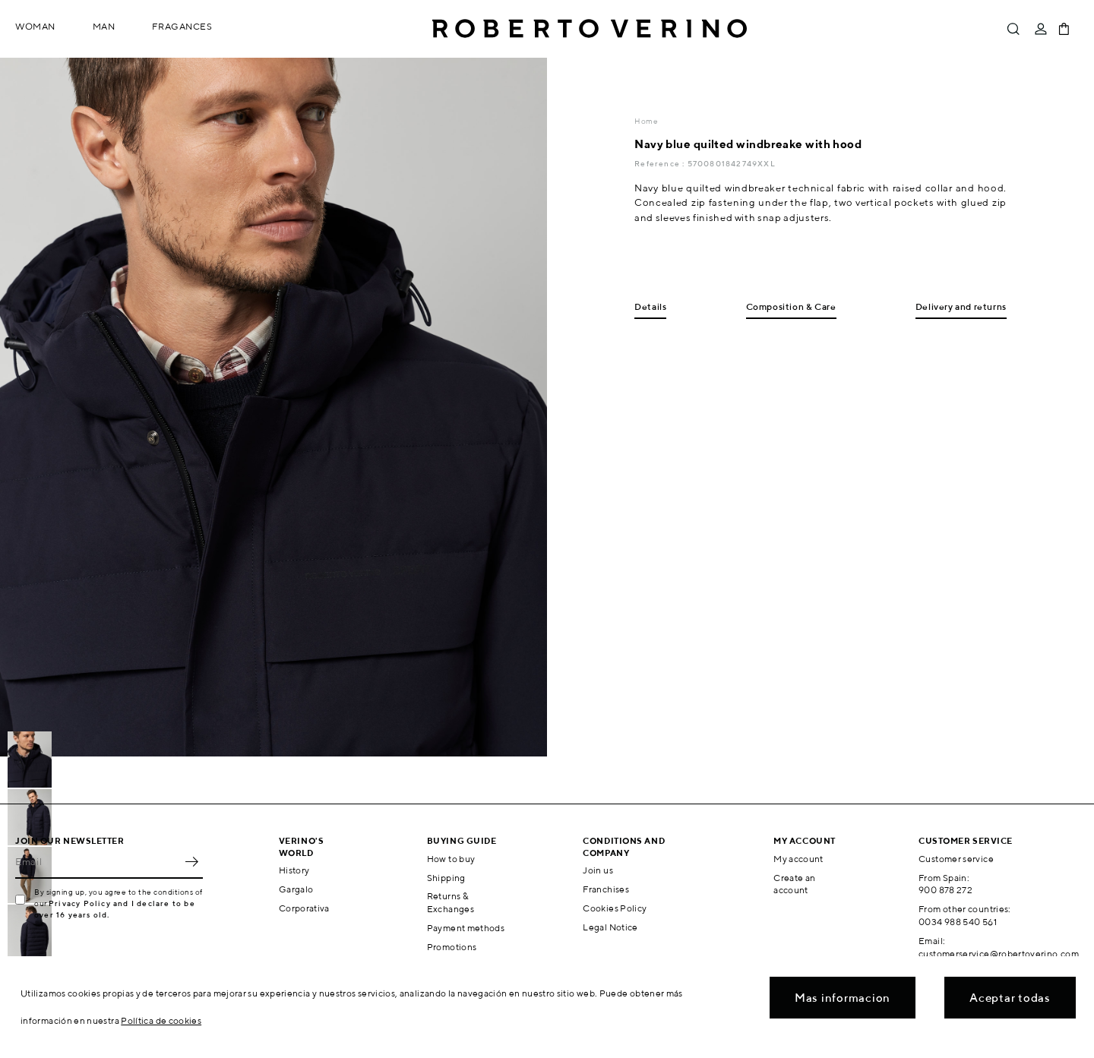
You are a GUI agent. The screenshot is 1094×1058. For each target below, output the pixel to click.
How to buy (451, 858)
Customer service (956, 858)
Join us (598, 870)
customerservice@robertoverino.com (999, 953)
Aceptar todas (1010, 997)
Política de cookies (161, 1020)
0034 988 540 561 (958, 921)
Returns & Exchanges (450, 902)
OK (191, 862)
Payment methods (465, 927)
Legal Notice (610, 927)
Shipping (446, 877)
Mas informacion (842, 997)
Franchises (606, 889)
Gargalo (296, 889)
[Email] (97, 862)
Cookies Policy (615, 908)
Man (104, 26)
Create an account (794, 884)
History (294, 870)
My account (798, 858)
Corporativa (304, 908)
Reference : (660, 163)
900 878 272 (945, 889)
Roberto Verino (589, 29)
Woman (35, 26)
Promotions (452, 946)
